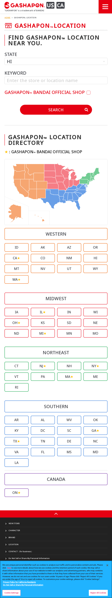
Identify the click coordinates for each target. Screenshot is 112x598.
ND (16, 333)
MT (16, 268)
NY (95, 366)
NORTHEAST (56, 352)
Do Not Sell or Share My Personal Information (29, 558)
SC (69, 430)
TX (16, 441)
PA (43, 376)
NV (43, 268)
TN (43, 441)
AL (43, 419)
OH (16, 322)
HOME (7, 17)
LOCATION (13, 544)
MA (69, 376)
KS (43, 322)
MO (95, 333)
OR (95, 247)
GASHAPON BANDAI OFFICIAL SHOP (45, 92)
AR (16, 419)
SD (69, 322)
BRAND (12, 537)
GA (95, 430)
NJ (43, 366)
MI (43, 333)
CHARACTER (14, 530)
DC (43, 430)
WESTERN (56, 234)
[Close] (107, 566)
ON (16, 492)
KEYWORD (16, 73)
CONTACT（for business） (21, 551)
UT (69, 268)
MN (69, 333)
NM (69, 258)
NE (95, 322)
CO (43, 258)
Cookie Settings (11, 594)
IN (69, 312)
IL (43, 312)
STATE (11, 54)
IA (16, 312)
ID (16, 247)
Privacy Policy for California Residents (19, 583)
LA (17, 462)
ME (95, 376)
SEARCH (68, 109)
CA (16, 258)
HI (95, 258)
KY (17, 430)
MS (69, 452)
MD (95, 452)
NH (69, 366)
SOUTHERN (56, 406)
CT (16, 366)
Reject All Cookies (98, 594)
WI (95, 312)
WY (95, 268)
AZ (69, 247)
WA (16, 279)
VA (16, 452)
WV (69, 419)
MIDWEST (56, 298)
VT (16, 376)
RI (16, 387)
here (9, 569)
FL (43, 452)
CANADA (56, 479)
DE (69, 441)
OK (95, 419)
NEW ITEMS (14, 523)
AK (43, 247)
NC (95, 441)
